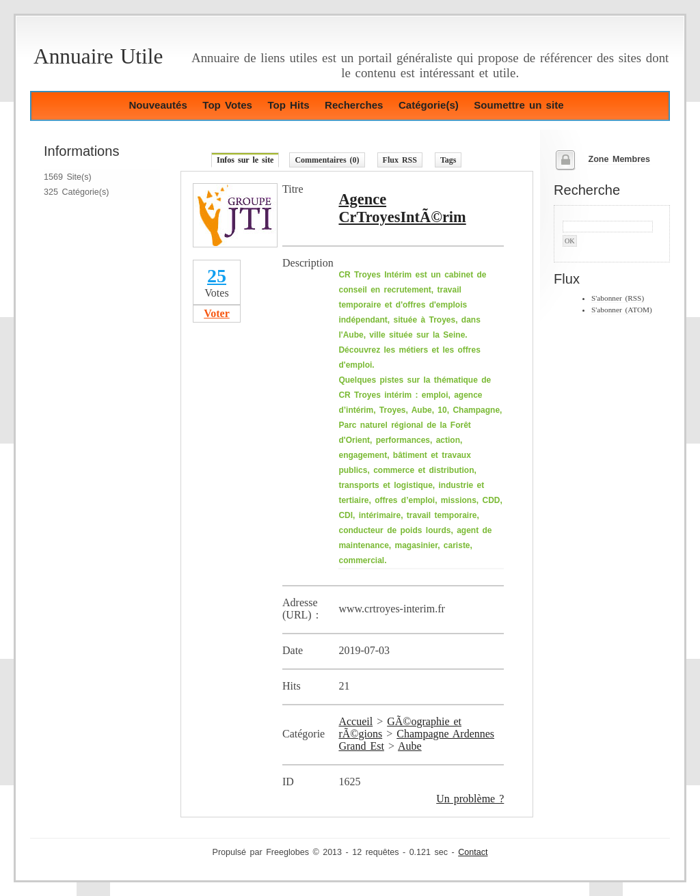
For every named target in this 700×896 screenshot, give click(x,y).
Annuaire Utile (98, 56)
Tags (448, 160)
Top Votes (227, 105)
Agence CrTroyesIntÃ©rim (402, 208)
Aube (410, 746)
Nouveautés (158, 105)
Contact (472, 852)
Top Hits (288, 105)
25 (216, 275)
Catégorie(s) (429, 105)
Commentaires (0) (327, 160)
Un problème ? (470, 798)
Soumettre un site (518, 105)
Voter (217, 313)
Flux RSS (400, 160)
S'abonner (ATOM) (621, 310)
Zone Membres (619, 159)
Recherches (354, 105)
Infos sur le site (245, 160)
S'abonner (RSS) (617, 298)
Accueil (355, 721)
